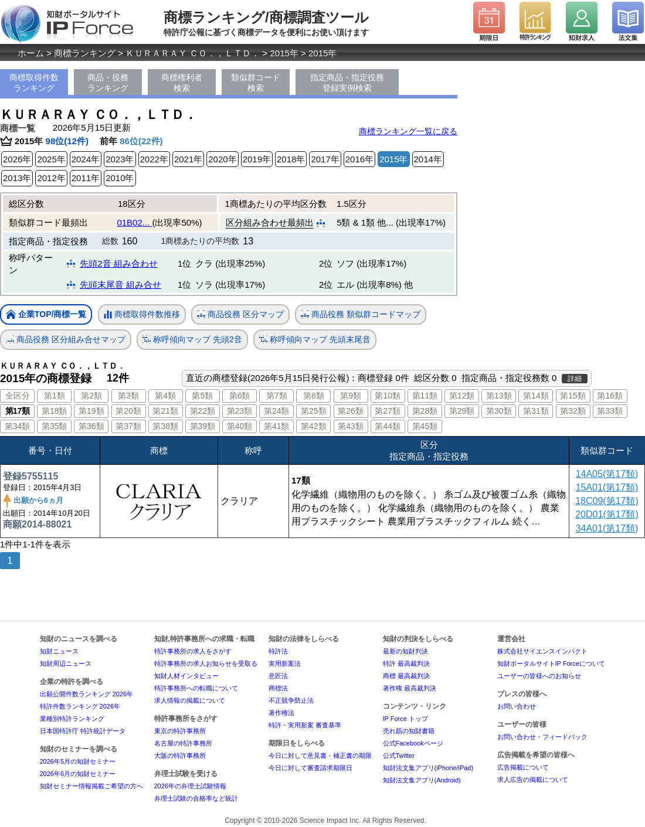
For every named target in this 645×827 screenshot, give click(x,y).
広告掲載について (523, 767)
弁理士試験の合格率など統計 (196, 798)
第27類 (387, 411)
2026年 (17, 159)
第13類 (499, 395)
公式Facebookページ (413, 743)
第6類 (239, 395)
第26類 (351, 411)
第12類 (462, 395)
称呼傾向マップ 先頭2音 (192, 340)
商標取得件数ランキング (34, 83)
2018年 (291, 159)
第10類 (387, 395)
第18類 (54, 411)
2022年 (154, 159)
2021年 (188, 159)
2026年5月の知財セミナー (78, 761)
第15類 (573, 395)
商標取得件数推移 (142, 314)
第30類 (499, 411)
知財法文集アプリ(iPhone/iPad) (428, 767)
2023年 (120, 159)
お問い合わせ (516, 706)
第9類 (350, 395)
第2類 (91, 395)
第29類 (462, 411)
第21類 (165, 411)
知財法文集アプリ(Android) (422, 780)
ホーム (31, 53)
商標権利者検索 (181, 83)
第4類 (165, 395)
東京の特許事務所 (180, 730)
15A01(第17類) (607, 487)
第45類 (425, 426)
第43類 (351, 426)
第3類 (128, 395)
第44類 (387, 426)
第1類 (54, 395)
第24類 (277, 411)
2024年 (86, 159)
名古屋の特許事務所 (183, 743)
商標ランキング (85, 53)
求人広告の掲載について (532, 779)
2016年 (359, 159)
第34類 (17, 426)
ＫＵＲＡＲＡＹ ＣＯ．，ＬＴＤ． (192, 53)
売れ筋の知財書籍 (408, 730)
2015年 (284, 53)
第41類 (277, 426)
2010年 (120, 178)
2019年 (257, 159)
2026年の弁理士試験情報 (190, 785)
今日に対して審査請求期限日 (310, 767)
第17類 (17, 411)
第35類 (54, 426)
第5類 (202, 395)
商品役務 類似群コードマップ (360, 314)
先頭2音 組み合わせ (119, 263)
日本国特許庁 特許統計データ (82, 730)
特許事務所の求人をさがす (193, 651)
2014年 (428, 159)
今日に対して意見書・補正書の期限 (320, 755)
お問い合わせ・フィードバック (542, 736)
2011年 (86, 178)
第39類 (203, 426)
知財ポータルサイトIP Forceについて (551, 663)
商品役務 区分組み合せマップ (65, 340)
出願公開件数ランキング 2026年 (87, 693)
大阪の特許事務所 (180, 755)
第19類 (91, 411)
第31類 (536, 411)
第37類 (128, 426)
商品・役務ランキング (107, 83)
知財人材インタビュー (186, 675)
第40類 (240, 426)
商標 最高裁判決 (406, 675)
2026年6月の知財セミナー (78, 773)
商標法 (278, 688)
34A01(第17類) (607, 528)
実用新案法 (285, 663)
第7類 (276, 395)
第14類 (536, 395)
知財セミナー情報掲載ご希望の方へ (91, 785)
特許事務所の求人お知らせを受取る (205, 663)
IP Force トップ (405, 718)
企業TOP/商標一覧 (46, 315)
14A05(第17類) (607, 474)
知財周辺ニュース (65, 663)
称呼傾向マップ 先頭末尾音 (315, 340)
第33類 (610, 411)
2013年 (17, 178)
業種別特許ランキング (72, 718)
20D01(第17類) (607, 514)
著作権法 (281, 712)
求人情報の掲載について (189, 700)
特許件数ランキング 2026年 (80, 706)
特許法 (278, 651)
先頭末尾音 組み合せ (120, 285)
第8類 (313, 395)
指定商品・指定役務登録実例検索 (347, 83)
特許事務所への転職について (196, 688)
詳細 (575, 379)
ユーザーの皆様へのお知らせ (539, 675)
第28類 (425, 411)
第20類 (128, 411)
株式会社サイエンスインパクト (542, 651)
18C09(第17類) (607, 501)
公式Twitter (399, 755)
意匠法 (278, 675)
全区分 (17, 395)
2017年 (325, 159)
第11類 (425, 395)
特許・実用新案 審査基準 (305, 725)
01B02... (134, 222)
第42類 (314, 426)
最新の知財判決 (405, 651)
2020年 (222, 159)
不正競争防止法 (291, 700)
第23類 (240, 411)
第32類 (573, 411)
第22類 (203, 411)
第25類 (314, 411)
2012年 (51, 178)
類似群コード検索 (255, 83)
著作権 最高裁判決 (409, 688)
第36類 (91, 426)
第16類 (610, 395)
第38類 (165, 426)
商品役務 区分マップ (240, 314)
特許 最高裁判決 (406, 663)
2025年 (51, 159)
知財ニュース (59, 651)
